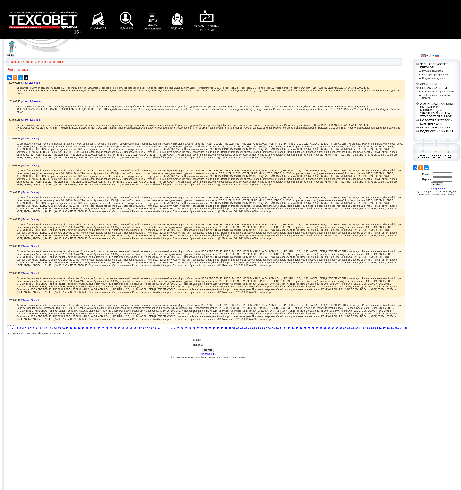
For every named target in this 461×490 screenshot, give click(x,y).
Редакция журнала (432, 71)
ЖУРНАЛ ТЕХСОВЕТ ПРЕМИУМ (434, 66)
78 (309, 328)
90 (356, 328)
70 (277, 328)
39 (154, 328)
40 (158, 328)
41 (162, 328)
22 (87, 328)
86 (340, 328)
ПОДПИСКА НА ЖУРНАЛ (436, 131)
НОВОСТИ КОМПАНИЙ (435, 127)
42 (166, 328)
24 (95, 328)
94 (372, 328)
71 (281, 328)
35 (138, 328)
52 (206, 328)
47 (186, 328)
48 (190, 328)
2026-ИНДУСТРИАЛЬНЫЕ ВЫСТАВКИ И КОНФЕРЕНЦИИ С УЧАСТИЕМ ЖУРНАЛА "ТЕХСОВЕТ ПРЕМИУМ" (437, 110)
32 (126, 328)
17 (67, 328)
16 (63, 328)
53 (210, 328)
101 (407, 328)
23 (91, 328)
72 (285, 328)
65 (257, 328)
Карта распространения (435, 74)
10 (39, 328)
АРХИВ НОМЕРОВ (432, 84)
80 (317, 328)
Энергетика (56, 61)
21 (83, 328)
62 (245, 328)
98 (388, 328)
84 (332, 328)
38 (150, 328)
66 (261, 328)
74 (293, 328)
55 (217, 328)
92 (364, 328)
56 (221, 328)
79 (313, 328)
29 (115, 328)
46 (182, 328)
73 (289, 328)
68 (269, 328)
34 (134, 328)
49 (194, 328)
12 (47, 328)
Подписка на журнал (433, 78)
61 (241, 328)
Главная (15, 61)
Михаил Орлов (30, 138)
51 (202, 328)
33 (130, 328)
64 (253, 328)
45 (178, 328)
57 (225, 328)
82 (324, 328)
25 (99, 328)
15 (59, 328)
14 (55, 328)
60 (237, 328)
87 (344, 328)
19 (75, 328)
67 (265, 328)
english (427, 55)
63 (249, 328)
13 (51, 328)
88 (348, 328)
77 (305, 328)
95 (376, 328)
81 (321, 328)
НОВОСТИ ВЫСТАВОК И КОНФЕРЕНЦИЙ (436, 122)
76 (301, 328)
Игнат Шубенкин (31, 82)
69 (273, 328)
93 (368, 328)
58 (229, 328)
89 (352, 328)
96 (380, 328)
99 (392, 328)
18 (71, 328)
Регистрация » (208, 354)
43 (170, 328)
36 (142, 328)
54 (213, 328)
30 (119, 328)
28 (111, 328)
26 (102, 328)
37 (146, 328)
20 (79, 328)
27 (106, 328)
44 (174, 328)
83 (328, 328)
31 (122, 328)
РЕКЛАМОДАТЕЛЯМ (433, 87)
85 (336, 328)
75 (297, 328)
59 (233, 328)
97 (384, 328)
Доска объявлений (35, 61)
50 (198, 328)
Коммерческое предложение (438, 91)
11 (43, 328)
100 (397, 328)
